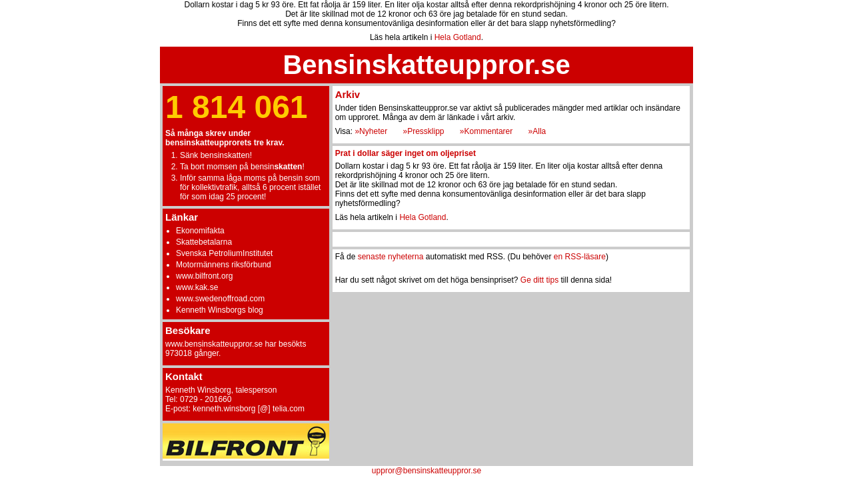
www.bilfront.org (204, 276)
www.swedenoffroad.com (220, 298)
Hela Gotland (457, 37)
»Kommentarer (486, 131)
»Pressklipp (423, 131)
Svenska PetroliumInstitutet (224, 253)
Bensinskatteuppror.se (426, 64)
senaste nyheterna (391, 256)
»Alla (537, 131)
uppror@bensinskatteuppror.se (426, 470)
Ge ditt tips (539, 280)
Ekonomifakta (200, 230)
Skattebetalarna (204, 242)
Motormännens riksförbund (223, 264)
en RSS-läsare (580, 256)
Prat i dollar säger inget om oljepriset (405, 153)
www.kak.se (197, 287)
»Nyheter (371, 131)
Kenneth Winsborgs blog (219, 310)
